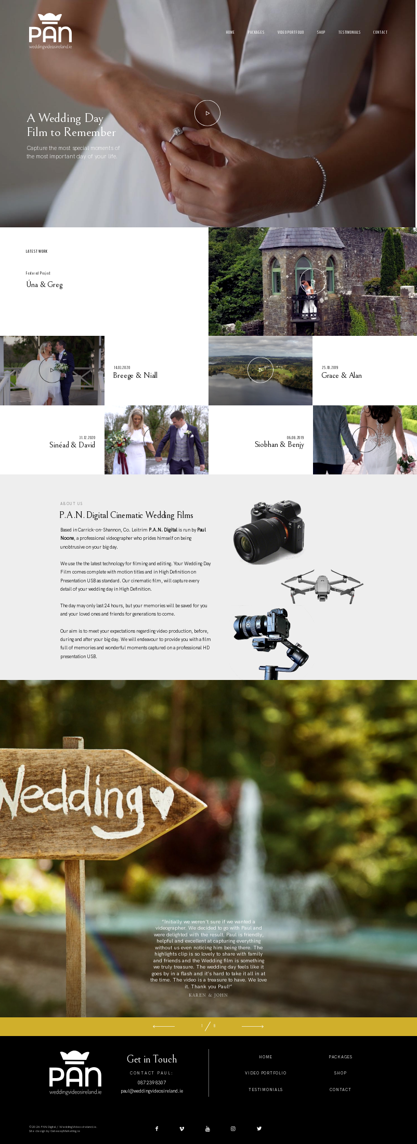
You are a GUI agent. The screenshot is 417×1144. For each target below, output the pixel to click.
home (265, 1056)
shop (340, 1072)
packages (341, 1056)
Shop (321, 32)
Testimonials (349, 32)
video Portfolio (265, 1072)
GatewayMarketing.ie (65, 1131)
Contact (380, 32)
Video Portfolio (291, 32)
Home (230, 32)
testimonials (265, 1089)
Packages (256, 32)
